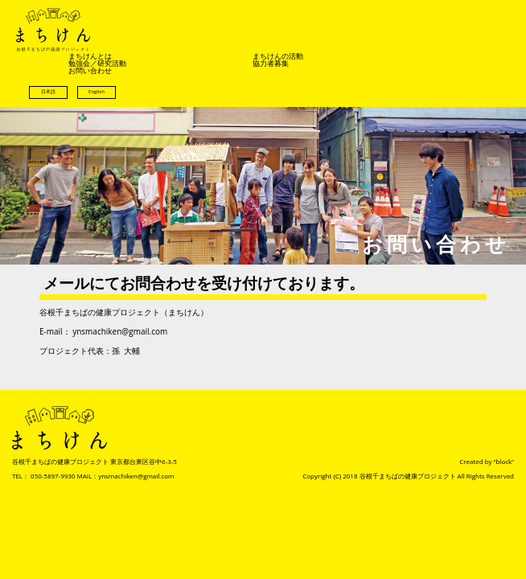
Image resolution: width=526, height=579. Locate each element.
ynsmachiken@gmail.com (119, 331)
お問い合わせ (90, 70)
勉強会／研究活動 (97, 63)
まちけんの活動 (278, 56)
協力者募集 (271, 63)
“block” (504, 461)
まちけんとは (90, 56)
